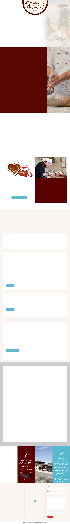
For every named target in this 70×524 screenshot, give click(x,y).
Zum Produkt (10, 286)
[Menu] (67, 1)
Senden (50, 516)
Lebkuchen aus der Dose (12, 350)
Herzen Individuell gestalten (19, 197)
